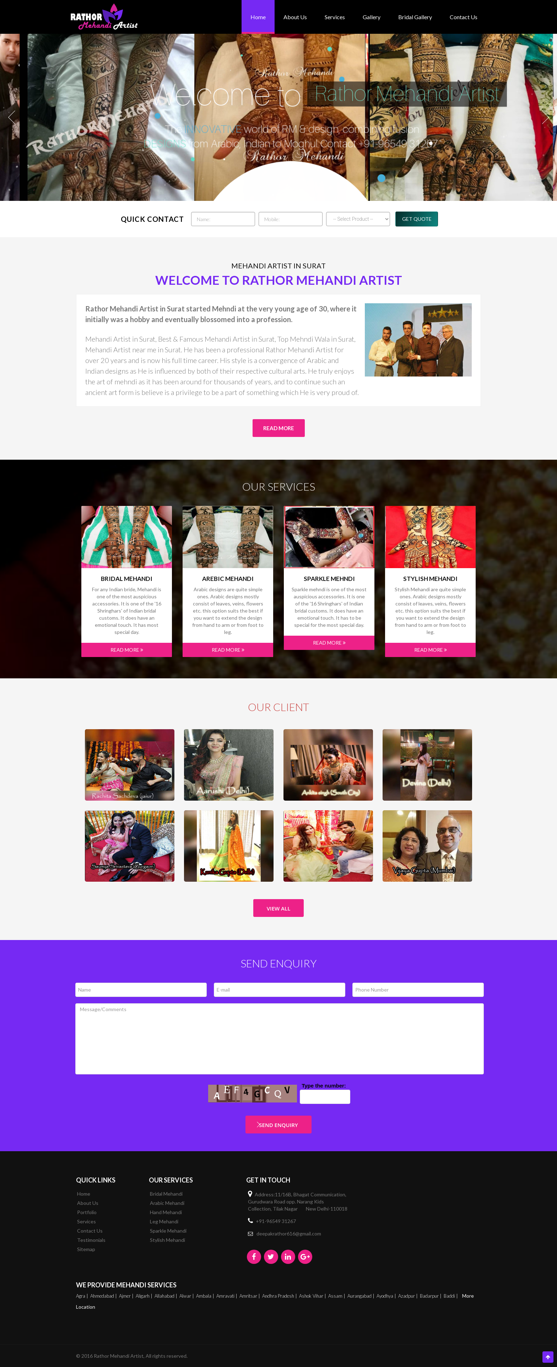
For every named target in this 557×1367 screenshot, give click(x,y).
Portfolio (87, 1212)
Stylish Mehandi (430, 578)
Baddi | (451, 1296)
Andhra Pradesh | (280, 1296)
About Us (295, 17)
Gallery (371, 17)
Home (258, 17)
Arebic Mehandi (228, 578)
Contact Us (463, 17)
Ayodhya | (387, 1296)
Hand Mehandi (166, 1212)
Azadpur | (408, 1296)
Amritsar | (250, 1296)
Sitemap (86, 1249)
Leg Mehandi (164, 1221)
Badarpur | (431, 1296)
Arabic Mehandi (167, 1203)
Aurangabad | (361, 1296)
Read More (278, 428)
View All (279, 908)
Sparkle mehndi (329, 578)
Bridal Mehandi (126, 578)
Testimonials (91, 1240)
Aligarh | (144, 1296)
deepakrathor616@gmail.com (288, 1233)
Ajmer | (127, 1296)
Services (335, 17)
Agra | (82, 1296)
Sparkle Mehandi (168, 1231)
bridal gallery (415, 17)
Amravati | (227, 1296)
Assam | (337, 1296)
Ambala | (205, 1296)
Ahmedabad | (104, 1296)
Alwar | (187, 1296)
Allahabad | (166, 1296)
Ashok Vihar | (313, 1296)
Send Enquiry (278, 1124)
